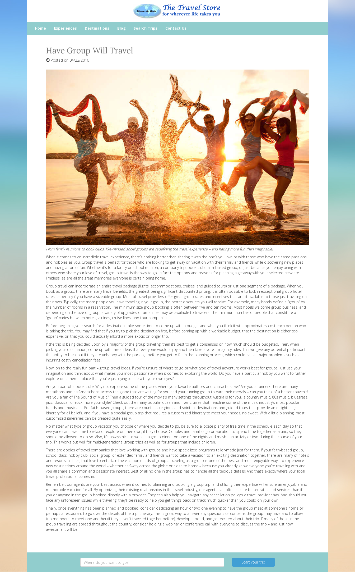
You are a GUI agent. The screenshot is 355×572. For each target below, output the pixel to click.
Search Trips (145, 28)
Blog (121, 28)
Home (40, 28)
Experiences (65, 28)
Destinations (97, 28)
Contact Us (175, 28)
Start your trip (253, 562)
